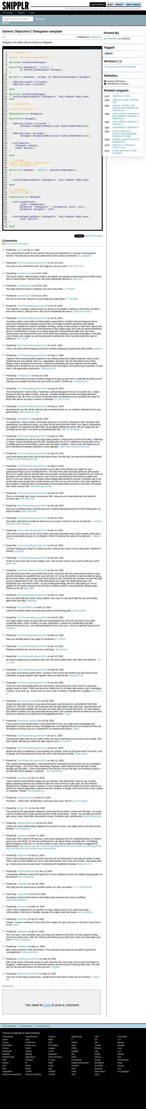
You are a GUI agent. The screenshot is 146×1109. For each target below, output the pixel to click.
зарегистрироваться (16, 933)
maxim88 (73, 332)
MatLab (28, 1087)
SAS (4, 1099)
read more (11, 596)
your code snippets (129, 8)
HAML (28, 1081)
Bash (50, 1072)
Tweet (81, 268)
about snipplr (133, 4)
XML (73, 1107)
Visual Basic (100, 1104)
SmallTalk (99, 1099)
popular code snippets (101, 8)
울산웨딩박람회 (62, 432)
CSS (50, 1075)
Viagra (67, 747)
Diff (96, 1075)
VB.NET (52, 1104)
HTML (74, 1081)
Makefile (6, 1087)
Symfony (98, 1101)
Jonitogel (55, 1000)
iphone (108, 53)
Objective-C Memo (121, 96)
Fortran (98, 1078)
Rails (50, 1096)
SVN (73, 1101)
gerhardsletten (111, 38)
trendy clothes (79, 643)
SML (4, 1101)
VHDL (74, 1104)
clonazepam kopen (82, 344)
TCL (119, 1101)
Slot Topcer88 (27, 532)
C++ (119, 1072)
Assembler (122, 1069)
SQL (50, 1101)
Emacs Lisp (30, 1078)
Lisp (96, 1084)
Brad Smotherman (92, 849)
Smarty (121, 1099)
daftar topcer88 (29, 544)
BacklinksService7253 (28, 992)
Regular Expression (80, 1096)
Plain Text (98, 48)
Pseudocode (123, 1093)
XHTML (51, 1107)
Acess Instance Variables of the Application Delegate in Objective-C (126, 116)
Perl (119, 1090)
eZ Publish (53, 1078)
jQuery (28, 1084)
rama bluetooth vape (29, 445)
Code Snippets (9, 1059)
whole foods (61, 682)
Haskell (51, 1081)
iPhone (98, 1081)
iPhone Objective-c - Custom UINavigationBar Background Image (124, 133)
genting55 (19, 584)
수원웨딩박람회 (80, 414)
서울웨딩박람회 (48, 401)
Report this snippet (93, 268)
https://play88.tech (36, 824)
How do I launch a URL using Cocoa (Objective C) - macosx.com (126, 108)
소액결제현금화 (84, 920)
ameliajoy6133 (24, 306)
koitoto (16, 958)
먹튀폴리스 (11, 661)
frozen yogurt (81, 786)
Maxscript (52, 1087)
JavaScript (7, 1084)
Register (21, 12)
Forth (73, 1078)
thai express (65, 774)
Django (121, 1075)
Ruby (120, 1096)
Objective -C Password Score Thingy (123, 146)
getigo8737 (22, 841)
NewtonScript (8, 1090)
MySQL (121, 1087)
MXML (97, 1087)
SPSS (28, 1101)
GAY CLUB (22, 371)
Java (120, 1081)
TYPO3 (28, 1104)
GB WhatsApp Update (41, 519)
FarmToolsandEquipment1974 (32, 296)
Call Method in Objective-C (125, 127)
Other (73, 1090)
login (47, 1038)
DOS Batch (7, 1078)
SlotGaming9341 (25, 830)
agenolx (98, 381)
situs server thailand (71, 462)
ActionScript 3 (31, 1069)
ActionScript (7, 1069)
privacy (119, 4)
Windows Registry (33, 1107)
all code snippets (75, 8)
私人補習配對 (85, 289)
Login (31, 12)
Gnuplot (121, 1078)
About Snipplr (43, 1059)
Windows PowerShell (11, 1107)
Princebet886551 (25, 640)
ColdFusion (30, 1075)
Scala (50, 1099)
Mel (73, 1087)
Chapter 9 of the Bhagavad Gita (21, 492)
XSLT (97, 1107)
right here (78, 312)
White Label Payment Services (74, 480)
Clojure (5, 1075)
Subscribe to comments (15, 277)
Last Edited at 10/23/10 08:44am (120, 66)
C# (96, 1072)
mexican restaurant (21, 972)
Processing (76, 1093)
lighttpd (75, 1084)
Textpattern (7, 1104)
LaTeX (51, 1084)
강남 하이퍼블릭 (80, 834)
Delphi (74, 1075)
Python (5, 1096)
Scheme (75, 1099)
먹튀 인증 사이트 (76, 299)
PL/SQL (51, 1093)
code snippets (98, 4)
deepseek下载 (76, 708)
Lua (119, 1084)
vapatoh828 (23, 927)
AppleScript (76, 1069)
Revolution (99, 1096)
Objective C (96, 37)
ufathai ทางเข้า (84, 897)
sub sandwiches (54, 804)
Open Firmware (55, 1090)
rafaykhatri (22, 811)
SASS (28, 1099)
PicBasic (29, 1093)
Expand (83, 48)
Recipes (71, 322)
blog (110, 4)
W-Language (123, 1104)
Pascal (98, 1090)
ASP (97, 1069)
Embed (90, 48)
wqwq (20, 283)
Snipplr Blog (26, 1059)
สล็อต (63, 672)
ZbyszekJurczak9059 (27, 734)
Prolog (97, 1093)
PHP (4, 1093)
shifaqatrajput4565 (26, 856)
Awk (27, 1072)
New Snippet (8, 12)
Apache (51, 1069)
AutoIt (5, 1072)
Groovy (5, 1081)
